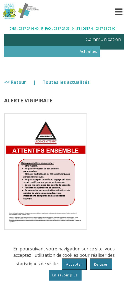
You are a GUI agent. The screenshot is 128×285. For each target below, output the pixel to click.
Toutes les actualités (66, 82)
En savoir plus (65, 275)
